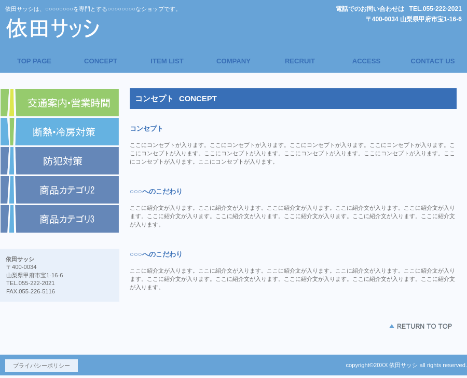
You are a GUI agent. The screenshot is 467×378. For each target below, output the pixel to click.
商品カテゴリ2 (59, 190)
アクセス (59, 102)
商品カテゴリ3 (59, 219)
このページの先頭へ (420, 326)
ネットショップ (59, 131)
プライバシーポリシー (41, 365)
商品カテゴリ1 (59, 161)
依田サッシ (101, 28)
